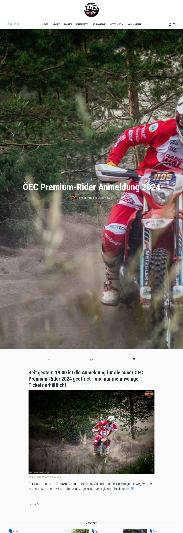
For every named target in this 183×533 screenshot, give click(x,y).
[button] (49, 359)
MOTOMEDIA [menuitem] (117, 24)
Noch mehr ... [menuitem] (136, 25)
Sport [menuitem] (56, 24)
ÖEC (38, 504)
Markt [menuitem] (68, 24)
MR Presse (88, 197)
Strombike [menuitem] (99, 24)
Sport (92, 179)
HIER (130, 489)
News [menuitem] (45, 24)
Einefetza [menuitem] (82, 24)
